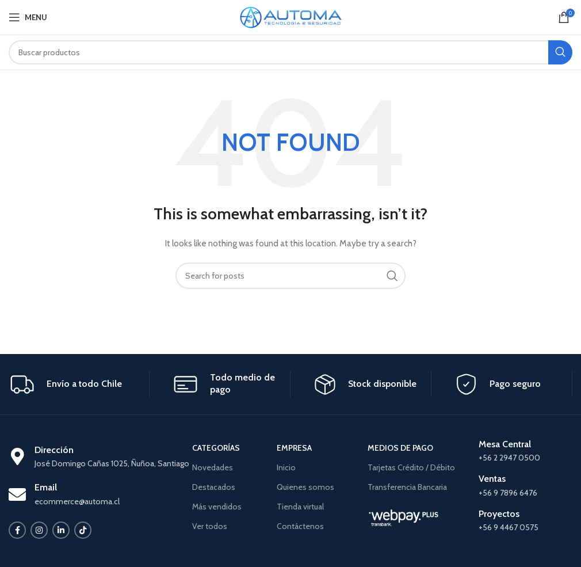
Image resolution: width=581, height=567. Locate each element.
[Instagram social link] (39, 530)
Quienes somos (305, 487)
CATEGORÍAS (216, 448)
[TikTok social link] (82, 530)
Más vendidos (217, 506)
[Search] (290, 52)
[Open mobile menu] (28, 17)
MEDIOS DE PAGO (400, 448)
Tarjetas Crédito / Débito (411, 467)
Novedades (212, 467)
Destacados (213, 487)
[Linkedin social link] (61, 530)
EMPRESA (294, 448)
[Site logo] (290, 16)
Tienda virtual (300, 506)
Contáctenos (300, 526)
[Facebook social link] (17, 530)
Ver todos (209, 526)
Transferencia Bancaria (407, 487)
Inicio (286, 467)
